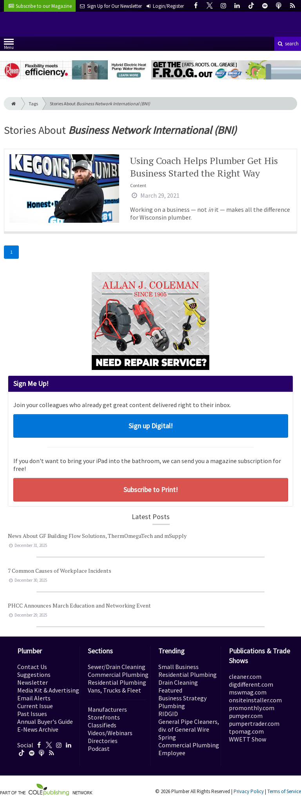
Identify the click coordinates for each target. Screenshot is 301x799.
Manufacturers (107, 709)
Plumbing (171, 706)
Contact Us (32, 667)
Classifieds (102, 725)
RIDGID (168, 714)
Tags (33, 103)
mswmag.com (248, 692)
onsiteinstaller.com (255, 700)
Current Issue (35, 706)
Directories (103, 741)
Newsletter (32, 682)
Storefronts (104, 717)
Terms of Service (284, 791)
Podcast (99, 748)
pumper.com (246, 716)
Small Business (178, 667)
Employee (171, 753)
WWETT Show (247, 739)
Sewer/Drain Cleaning (116, 667)
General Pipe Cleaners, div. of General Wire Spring (188, 729)
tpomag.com (246, 731)
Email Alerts (34, 698)
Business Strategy (182, 698)
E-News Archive (37, 729)
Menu (9, 45)
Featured (170, 690)
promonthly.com (251, 708)
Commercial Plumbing (118, 674)
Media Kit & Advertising (48, 690)
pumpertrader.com (254, 723)
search (288, 43)
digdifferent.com (251, 684)
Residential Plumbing (117, 682)
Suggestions (34, 674)
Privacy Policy (249, 791)
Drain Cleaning (178, 682)
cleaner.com (245, 676)
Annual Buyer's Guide (45, 721)
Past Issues (32, 714)
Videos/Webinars (110, 733)
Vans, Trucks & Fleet (114, 690)
